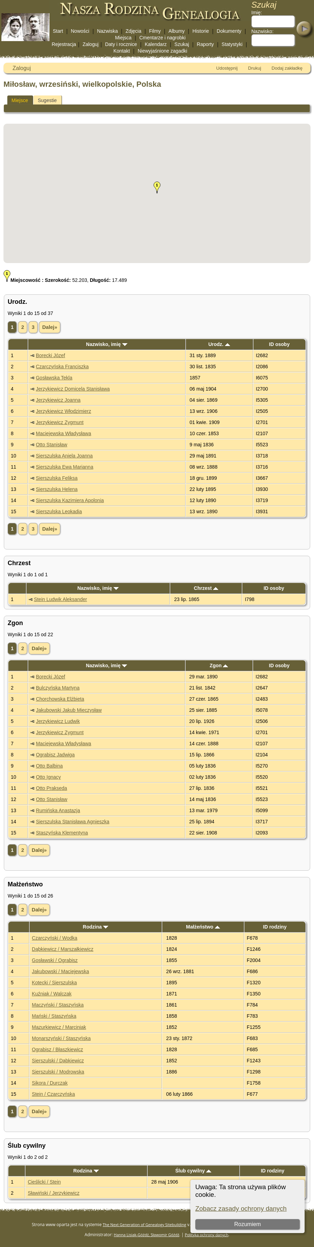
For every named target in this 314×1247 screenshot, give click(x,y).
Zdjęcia (133, 31)
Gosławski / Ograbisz (55, 960)
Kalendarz (156, 44)
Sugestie (47, 100)
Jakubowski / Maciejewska (60, 971)
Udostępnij (226, 68)
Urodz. (219, 344)
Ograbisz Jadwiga (55, 754)
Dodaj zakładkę (287, 68)
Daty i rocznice (121, 44)
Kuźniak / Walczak (52, 993)
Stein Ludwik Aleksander (60, 599)
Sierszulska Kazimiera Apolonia (70, 500)
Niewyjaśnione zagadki (162, 51)
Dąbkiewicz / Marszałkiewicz (63, 949)
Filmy (154, 31)
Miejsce (19, 100)
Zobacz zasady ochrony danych (240, 1208)
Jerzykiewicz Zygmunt (60, 422)
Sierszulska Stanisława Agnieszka (72, 821)
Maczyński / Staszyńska (58, 1005)
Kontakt (121, 51)
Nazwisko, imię (106, 344)
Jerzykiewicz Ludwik (58, 721)
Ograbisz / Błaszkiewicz (57, 1049)
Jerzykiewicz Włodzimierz (63, 411)
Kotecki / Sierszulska (54, 982)
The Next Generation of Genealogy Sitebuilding (144, 1224)
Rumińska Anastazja (58, 810)
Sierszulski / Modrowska (58, 1072)
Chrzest (206, 588)
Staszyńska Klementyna (62, 833)
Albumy (176, 31)
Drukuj (254, 68)
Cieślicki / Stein (44, 1182)
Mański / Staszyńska (54, 1016)
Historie (201, 31)
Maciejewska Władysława (63, 433)
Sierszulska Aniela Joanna (64, 456)
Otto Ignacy (48, 777)
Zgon (219, 665)
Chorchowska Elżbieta (60, 699)
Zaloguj (91, 44)
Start (58, 31)
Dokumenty (229, 31)
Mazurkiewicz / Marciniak (59, 1027)
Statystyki (232, 44)
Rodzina (95, 927)
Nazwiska (107, 31)
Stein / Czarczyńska (53, 1094)
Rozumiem (247, 1224)
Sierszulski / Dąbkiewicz (58, 1060)
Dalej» (49, 327)
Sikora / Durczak (50, 1083)
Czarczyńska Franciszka (62, 366)
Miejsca (123, 37)
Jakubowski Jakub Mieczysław (69, 710)
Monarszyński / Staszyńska (61, 1038)
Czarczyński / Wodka (54, 938)
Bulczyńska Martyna (57, 688)
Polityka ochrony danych (206, 1234)
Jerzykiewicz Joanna (58, 400)
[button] (157, 187)
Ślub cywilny (193, 1170)
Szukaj (181, 44)
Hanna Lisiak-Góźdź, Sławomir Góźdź (146, 1234)
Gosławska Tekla (54, 377)
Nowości (80, 31)
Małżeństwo (203, 927)
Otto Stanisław (51, 444)
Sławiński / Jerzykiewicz (54, 1193)
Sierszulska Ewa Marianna (64, 467)
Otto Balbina (49, 766)
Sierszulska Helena (57, 489)
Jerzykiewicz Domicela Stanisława (73, 389)
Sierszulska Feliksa (57, 478)
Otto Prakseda (51, 788)
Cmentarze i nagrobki (162, 37)
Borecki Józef (50, 355)
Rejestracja (64, 44)
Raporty (205, 44)
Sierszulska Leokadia (59, 511)
